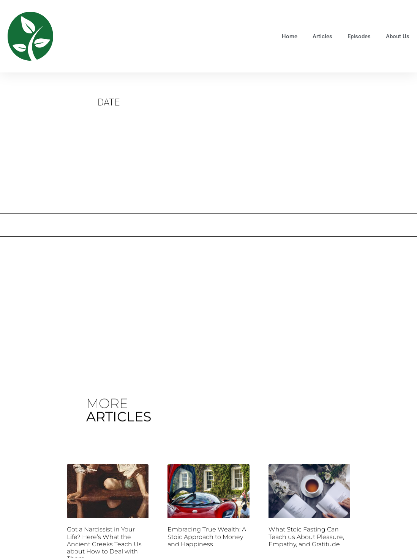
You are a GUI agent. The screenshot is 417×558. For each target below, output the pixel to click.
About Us (397, 36)
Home (289, 36)
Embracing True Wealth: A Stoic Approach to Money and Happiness (206, 536)
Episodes (359, 36)
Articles (322, 36)
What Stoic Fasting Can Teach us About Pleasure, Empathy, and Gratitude (306, 536)
